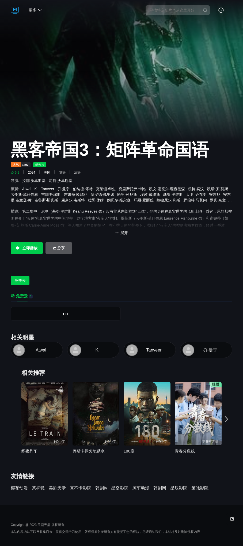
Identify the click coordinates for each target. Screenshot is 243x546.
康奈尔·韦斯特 (74, 200)
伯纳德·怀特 (84, 189)
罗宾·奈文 (219, 200)
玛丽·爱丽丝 (145, 200)
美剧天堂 (57, 488)
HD (65, 314)
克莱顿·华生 (107, 189)
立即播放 (26, 248)
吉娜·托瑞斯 (52, 194)
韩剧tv (101, 488)
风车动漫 (140, 488)
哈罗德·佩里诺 (103, 194)
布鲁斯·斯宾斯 (47, 200)
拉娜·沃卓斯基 (35, 180)
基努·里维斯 (174, 194)
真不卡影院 (80, 488)
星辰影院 (178, 488)
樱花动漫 (19, 488)
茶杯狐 (38, 488)
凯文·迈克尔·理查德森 (168, 189)
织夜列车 (29, 451)
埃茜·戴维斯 (151, 194)
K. (37, 189)
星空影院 (119, 488)
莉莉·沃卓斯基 (61, 180)
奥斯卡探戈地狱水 (89, 451)
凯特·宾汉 (197, 189)
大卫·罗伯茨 (197, 194)
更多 (35, 10)
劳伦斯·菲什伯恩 (25, 194)
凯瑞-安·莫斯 (218, 189)
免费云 (20, 280)
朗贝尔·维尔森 (120, 200)
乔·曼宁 (65, 189)
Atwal (27, 189)
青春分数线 (185, 451)
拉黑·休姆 (97, 200)
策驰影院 (199, 488)
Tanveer (48, 189)
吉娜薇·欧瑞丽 (77, 194)
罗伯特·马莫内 (196, 200)
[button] (226, 419)
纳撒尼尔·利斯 (169, 200)
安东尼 (215, 194)
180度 (129, 451)
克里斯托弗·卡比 (133, 189)
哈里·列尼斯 (128, 194)
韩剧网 (159, 488)
